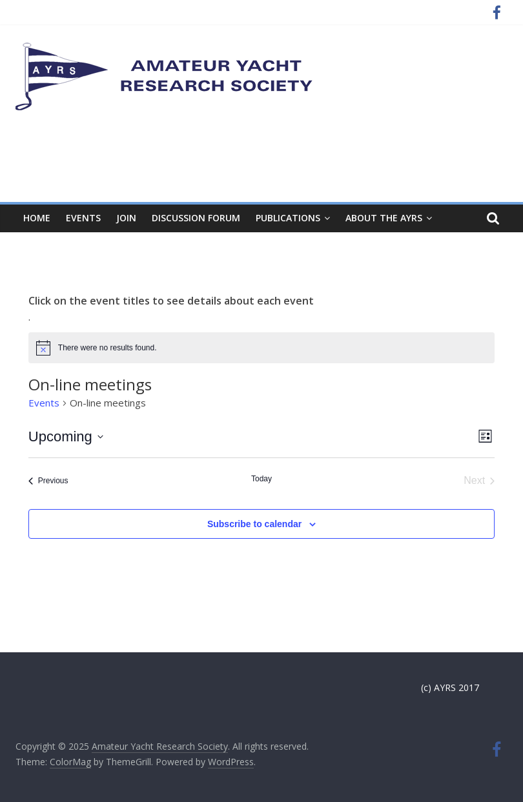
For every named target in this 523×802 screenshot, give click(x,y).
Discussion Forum (196, 218)
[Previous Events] (48, 481)
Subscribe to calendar (254, 524)
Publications (288, 218)
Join (126, 218)
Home (36, 218)
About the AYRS (383, 218)
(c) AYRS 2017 (450, 687)
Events (83, 218)
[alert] (261, 347)
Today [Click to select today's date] (261, 478)
